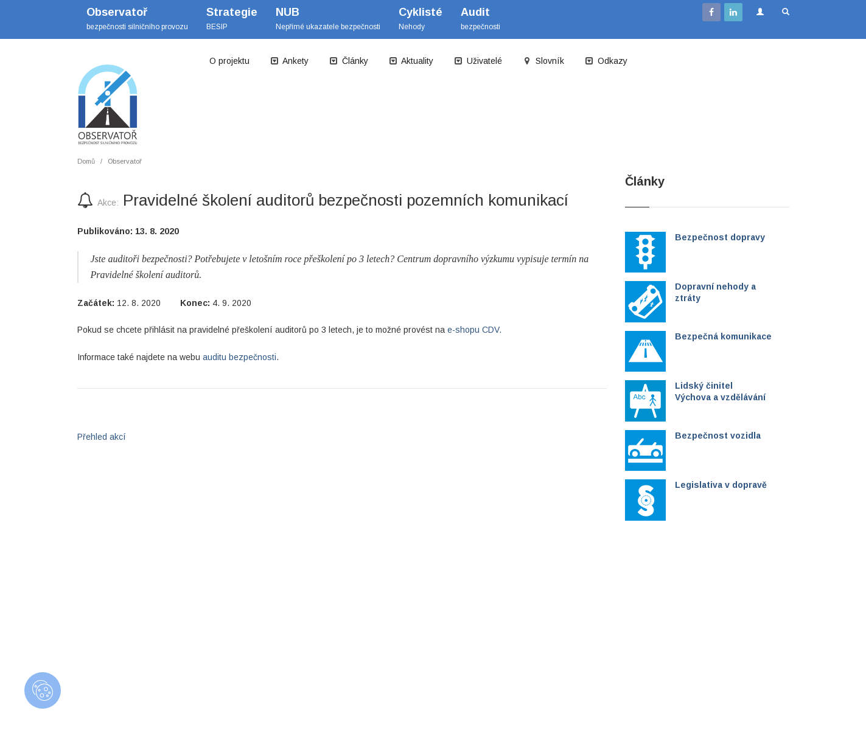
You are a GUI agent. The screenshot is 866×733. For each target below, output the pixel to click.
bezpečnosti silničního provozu (137, 18)
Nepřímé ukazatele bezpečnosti (328, 18)
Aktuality (411, 61)
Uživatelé (478, 61)
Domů (86, 161)
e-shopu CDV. (474, 330)
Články (348, 61)
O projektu (229, 61)
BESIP (231, 18)
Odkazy (606, 61)
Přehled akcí (101, 437)
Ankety (289, 61)
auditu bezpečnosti (239, 357)
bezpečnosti (480, 18)
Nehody (420, 18)
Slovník (543, 61)
